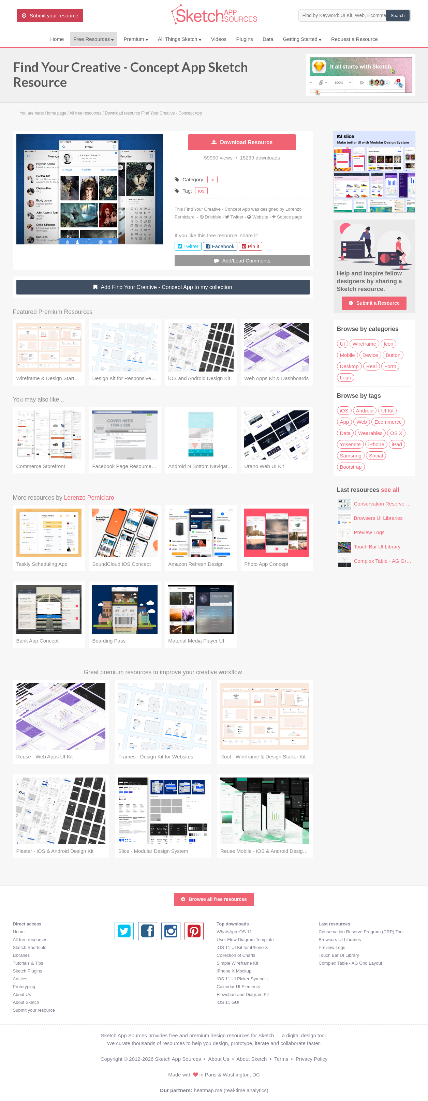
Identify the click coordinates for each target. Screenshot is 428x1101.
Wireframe (364, 344)
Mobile (347, 355)
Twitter (237, 217)
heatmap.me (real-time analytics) (231, 1090)
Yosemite (350, 444)
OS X (396, 433)
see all (390, 489)
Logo (345, 377)
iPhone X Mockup (132, 971)
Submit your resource (34, 1010)
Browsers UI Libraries (378, 518)
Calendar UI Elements (136, 986)
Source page (289, 217)
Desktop (349, 366)
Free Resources (93, 39)
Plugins (244, 39)
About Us (22, 994)
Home (57, 39)
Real (371, 366)
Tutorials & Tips (28, 963)
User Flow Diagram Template (143, 939)
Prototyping (24, 986)
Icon (388, 344)
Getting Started (302, 39)
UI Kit (387, 410)
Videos (219, 39)
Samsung (350, 455)
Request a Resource (354, 39)
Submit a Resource (374, 303)
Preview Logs (369, 532)
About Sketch (26, 1002)
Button (393, 355)
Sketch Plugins (27, 971)
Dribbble (213, 217)
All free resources (30, 939)
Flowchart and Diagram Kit (141, 994)
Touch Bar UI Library (377, 546)
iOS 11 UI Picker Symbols (140, 978)
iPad (397, 444)
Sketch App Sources (178, 1059)
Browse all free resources (214, 899)
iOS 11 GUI (126, 1002)
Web (361, 422)
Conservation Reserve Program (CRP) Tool (259, 931)
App (344, 422)
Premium (135, 39)
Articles (20, 978)
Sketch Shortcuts (29, 947)
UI (342, 344)
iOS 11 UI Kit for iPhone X (140, 947)
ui (212, 179)
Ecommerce (388, 422)
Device (370, 355)
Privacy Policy (311, 1059)
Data (268, 39)
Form (390, 366)
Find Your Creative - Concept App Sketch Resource (130, 74)
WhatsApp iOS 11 (132, 931)
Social (376, 455)
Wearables (370, 433)
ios (201, 191)
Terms (281, 1059)
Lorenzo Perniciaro (89, 497)
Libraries (21, 955)
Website (260, 217)
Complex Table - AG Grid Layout (390, 561)
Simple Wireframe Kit (135, 963)
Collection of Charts (134, 955)
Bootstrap (351, 467)
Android (365, 410)
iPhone (376, 444)
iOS (344, 410)
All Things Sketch (180, 39)
